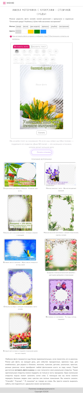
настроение (64, 26)
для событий (42, 362)
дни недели (35, 26)
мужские (48, 364)
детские (56, 364)
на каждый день (28, 362)
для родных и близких (26, 364)
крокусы (45, 26)
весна (25, 26)
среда (18, 26)
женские (40, 364)
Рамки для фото (12, 362)
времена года (67, 362)
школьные (65, 364)
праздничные (54, 362)
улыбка (54, 26)
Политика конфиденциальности (41, 389)
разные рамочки (12, 367)
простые (73, 364)
